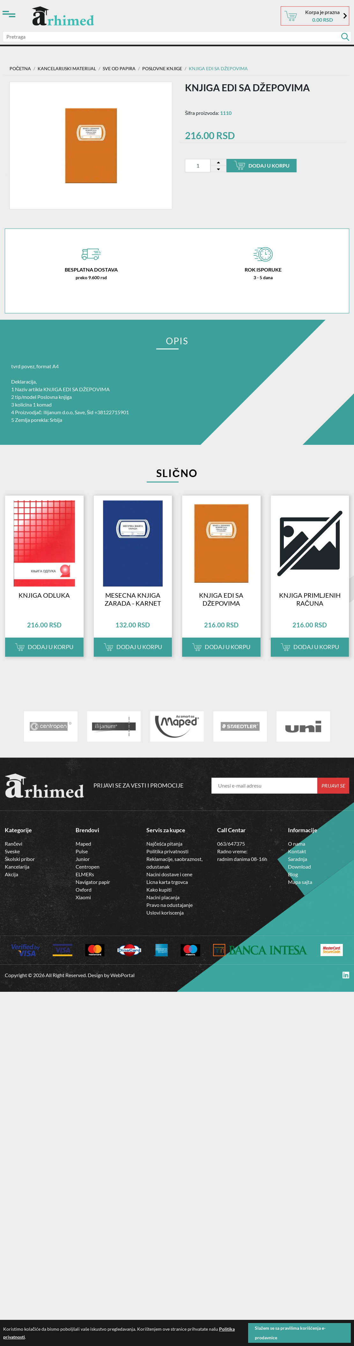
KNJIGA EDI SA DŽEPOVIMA (221, 599)
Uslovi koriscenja (165, 912)
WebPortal (122, 975)
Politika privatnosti (167, 851)
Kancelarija (17, 867)
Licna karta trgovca (167, 882)
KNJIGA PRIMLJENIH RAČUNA (310, 599)
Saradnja (297, 859)
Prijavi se (333, 785)
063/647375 (231, 844)
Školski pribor (20, 859)
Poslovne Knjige (162, 68)
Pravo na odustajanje (169, 905)
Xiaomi (83, 897)
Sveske (12, 851)
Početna (20, 68)
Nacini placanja (163, 897)
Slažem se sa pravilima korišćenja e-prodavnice (290, 1332)
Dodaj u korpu (262, 165)
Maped (83, 844)
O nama (296, 844)
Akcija (11, 874)
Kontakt (297, 851)
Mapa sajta (300, 882)
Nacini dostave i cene (169, 874)
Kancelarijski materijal (67, 68)
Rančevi (13, 844)
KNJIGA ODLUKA (44, 595)
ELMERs (85, 874)
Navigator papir (93, 882)
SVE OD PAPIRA (119, 68)
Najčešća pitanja (164, 844)
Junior (83, 859)
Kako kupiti (159, 889)
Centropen (88, 867)
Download (299, 867)
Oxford (84, 889)
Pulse (82, 851)
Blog (293, 874)
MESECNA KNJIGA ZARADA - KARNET (133, 599)
